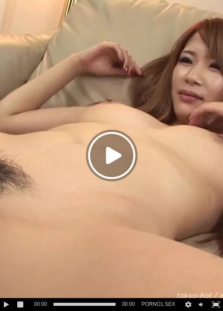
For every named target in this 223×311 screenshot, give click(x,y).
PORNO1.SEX (158, 304)
